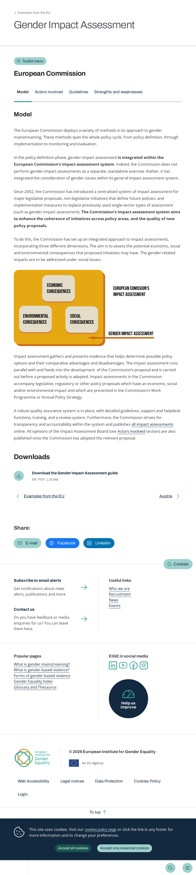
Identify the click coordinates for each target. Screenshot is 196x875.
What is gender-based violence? (41, 670)
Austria (168, 497)
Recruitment (120, 594)
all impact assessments (152, 424)
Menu (187, 868)
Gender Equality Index (33, 681)
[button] (27, 543)
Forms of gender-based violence (42, 676)
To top (95, 812)
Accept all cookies (73, 848)
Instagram (144, 666)
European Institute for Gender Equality (15, 868)
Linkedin (113, 666)
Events (115, 606)
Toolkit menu (32, 61)
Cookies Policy (147, 781)
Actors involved (49, 92)
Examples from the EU (34, 12)
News (113, 600)
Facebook (133, 666)
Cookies (181, 564)
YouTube (123, 666)
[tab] (23, 94)
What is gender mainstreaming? (42, 664)
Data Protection (109, 781)
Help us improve (128, 705)
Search (170, 868)
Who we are (119, 588)
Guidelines (78, 92)
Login (23, 794)
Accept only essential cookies (124, 848)
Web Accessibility (33, 781)
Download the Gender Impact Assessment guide (77, 473)
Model (23, 92)
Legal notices (72, 781)
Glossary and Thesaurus (35, 687)
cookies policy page (100, 830)
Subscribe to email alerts (37, 581)
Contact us (24, 609)
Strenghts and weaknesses (118, 92)
